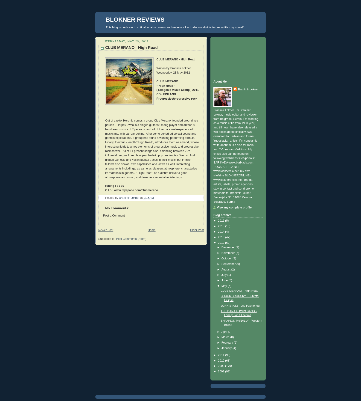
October (227, 258)
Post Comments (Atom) (131, 239)
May (224, 286)
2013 (221, 237)
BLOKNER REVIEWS (135, 19)
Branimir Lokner (248, 89)
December (228, 247)
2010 (221, 360)
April (224, 331)
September (228, 264)
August (226, 269)
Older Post (197, 230)
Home (152, 230)
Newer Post (105, 230)
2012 (221, 242)
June (225, 280)
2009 (221, 366)
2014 (221, 231)
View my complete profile (234, 207)
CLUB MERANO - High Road (239, 290)
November (228, 253)
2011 (221, 355)
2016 (221, 220)
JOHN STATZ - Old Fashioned (240, 305)
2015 (221, 226)
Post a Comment (114, 215)
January (227, 348)
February (227, 342)
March (225, 337)
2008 (221, 371)
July (224, 274)
